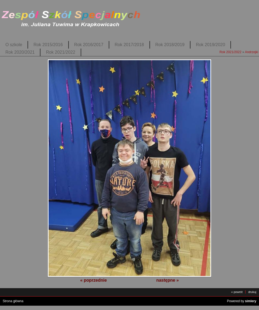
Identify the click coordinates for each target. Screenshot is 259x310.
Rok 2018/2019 (170, 44)
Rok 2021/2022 (60, 52)
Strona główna (13, 301)
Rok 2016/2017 (88, 44)
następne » (167, 280)
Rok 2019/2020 (210, 44)
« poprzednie (93, 280)
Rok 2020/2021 (20, 52)
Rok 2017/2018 (129, 44)
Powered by (241, 301)
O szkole (13, 44)
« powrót (237, 292)
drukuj (252, 292)
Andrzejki (251, 52)
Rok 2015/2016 (48, 44)
